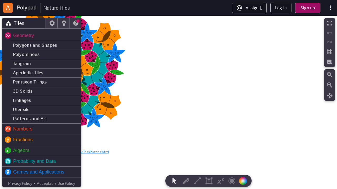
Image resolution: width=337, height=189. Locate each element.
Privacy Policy (20, 183)
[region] (168, 102)
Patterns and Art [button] (30, 119)
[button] (41, 35)
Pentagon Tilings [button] (30, 82)
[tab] (24, 23)
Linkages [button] (22, 100)
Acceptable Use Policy (56, 183)
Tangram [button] (22, 63)
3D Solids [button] (22, 91)
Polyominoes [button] (26, 54)
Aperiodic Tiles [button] (28, 73)
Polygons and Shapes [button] (35, 45)
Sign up (307, 7)
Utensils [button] (21, 109)
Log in (281, 7)
